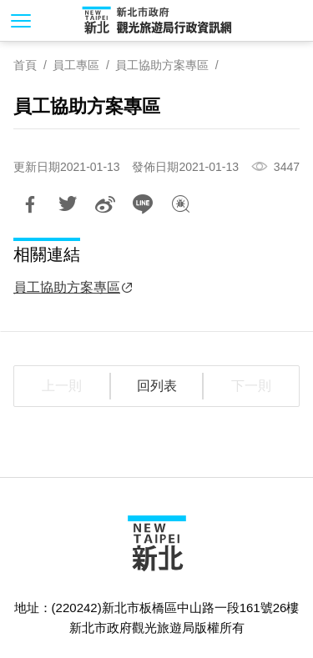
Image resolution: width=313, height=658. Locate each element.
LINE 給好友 (142, 204)
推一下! (67, 204)
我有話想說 (180, 204)
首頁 (25, 65)
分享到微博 (105, 204)
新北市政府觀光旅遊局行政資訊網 (157, 21)
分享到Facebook (30, 204)
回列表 (157, 386)
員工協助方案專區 (162, 65)
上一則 (62, 386)
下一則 (251, 386)
